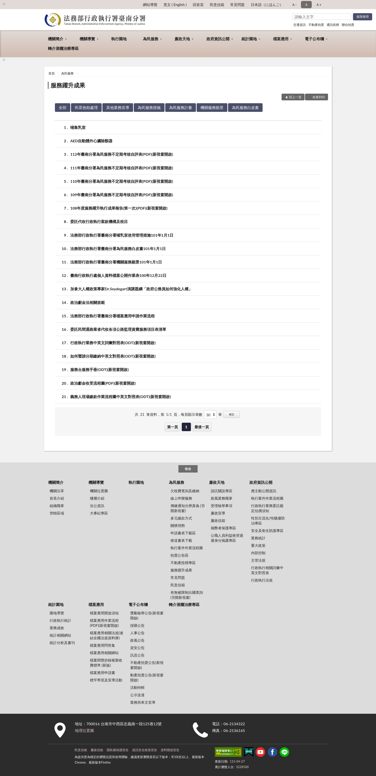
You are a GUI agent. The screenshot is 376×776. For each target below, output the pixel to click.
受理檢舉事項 (221, 505)
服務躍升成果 (68, 85)
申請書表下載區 (183, 533)
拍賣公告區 (179, 555)
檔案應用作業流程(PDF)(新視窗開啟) (104, 623)
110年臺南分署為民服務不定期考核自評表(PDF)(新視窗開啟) (121, 181)
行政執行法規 (262, 580)
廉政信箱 (218, 520)
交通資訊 (299, 25)
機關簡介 (55, 38)
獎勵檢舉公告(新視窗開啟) (147, 615)
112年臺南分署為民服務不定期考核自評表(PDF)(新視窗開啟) (121, 154)
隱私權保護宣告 (118, 750)
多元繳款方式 (181, 518)
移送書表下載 (181, 540)
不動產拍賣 (316, 25)
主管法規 (258, 560)
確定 (231, 414)
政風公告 (137, 640)
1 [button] (186, 427)
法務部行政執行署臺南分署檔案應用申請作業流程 (112, 316)
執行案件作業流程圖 (186, 548)
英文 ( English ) (175, 4)
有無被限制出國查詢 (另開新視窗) (186, 594)
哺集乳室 (78, 127)
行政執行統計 (60, 620)
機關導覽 (87, 38)
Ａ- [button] (294, 4)
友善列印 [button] (318, 97)
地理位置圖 (84, 730)
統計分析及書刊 (62, 642)
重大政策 (258, 545)
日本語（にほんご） (267, 4)
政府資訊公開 (217, 38)
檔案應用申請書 (102, 672)
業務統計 (258, 538)
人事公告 (137, 633)
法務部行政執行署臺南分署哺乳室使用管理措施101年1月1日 (121, 235)
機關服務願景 (211, 107)
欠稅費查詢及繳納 (184, 491)
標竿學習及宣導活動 (106, 680)
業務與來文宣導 (142, 702)
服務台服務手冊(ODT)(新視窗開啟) (99, 369)
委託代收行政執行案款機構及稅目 (99, 221)
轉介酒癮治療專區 (63, 48)
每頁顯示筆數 (191, 414)
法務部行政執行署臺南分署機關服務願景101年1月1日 (116, 262)
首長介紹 (57, 498)
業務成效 (57, 628)
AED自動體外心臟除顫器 (91, 140)
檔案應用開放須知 (104, 613)
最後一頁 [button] (201, 427)
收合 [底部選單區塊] (188, 469)
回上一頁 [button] (295, 97)
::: (4, 4)
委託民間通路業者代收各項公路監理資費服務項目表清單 (118, 329)
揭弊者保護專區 (223, 528)
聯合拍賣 (348, 25)
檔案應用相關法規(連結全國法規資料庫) (106, 635)
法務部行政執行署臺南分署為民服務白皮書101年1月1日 (118, 248)
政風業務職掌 (221, 498)
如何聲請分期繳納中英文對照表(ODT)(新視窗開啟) (113, 356)
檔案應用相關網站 (104, 652)
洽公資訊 (97, 505)
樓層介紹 (97, 498)
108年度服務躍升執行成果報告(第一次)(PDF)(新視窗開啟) (118, 208)
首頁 (51, 73)
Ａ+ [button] (319, 4)
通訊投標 (333, 25)
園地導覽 (57, 613)
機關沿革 (57, 491)
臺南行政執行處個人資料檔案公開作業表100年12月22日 (118, 275)
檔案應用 (280, 38)
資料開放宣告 (170, 750)
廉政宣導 (218, 513)
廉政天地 (182, 38)
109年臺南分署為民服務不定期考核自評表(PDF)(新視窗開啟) (121, 194)
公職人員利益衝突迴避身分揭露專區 (227, 537)
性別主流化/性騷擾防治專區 (268, 520)
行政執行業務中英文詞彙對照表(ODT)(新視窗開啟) (113, 342)
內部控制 (258, 553)
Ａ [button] (306, 4)
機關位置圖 (99, 491)
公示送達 (137, 695)
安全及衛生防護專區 (267, 530)
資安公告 (137, 647)
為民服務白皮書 (245, 107)
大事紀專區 (99, 513)
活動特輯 (137, 687)
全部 (62, 107)
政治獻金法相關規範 (87, 302)
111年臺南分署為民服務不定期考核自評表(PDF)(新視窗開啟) (121, 168)
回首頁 (198, 4)
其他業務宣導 (117, 107)
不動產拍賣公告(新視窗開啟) (147, 665)
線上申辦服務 (181, 498)
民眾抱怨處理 (86, 107)
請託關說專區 (221, 491)
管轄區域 (57, 513)
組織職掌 (57, 505)
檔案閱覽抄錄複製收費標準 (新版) (106, 662)
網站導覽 (150, 4)
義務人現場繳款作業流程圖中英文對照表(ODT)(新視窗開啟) (120, 396)
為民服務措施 (149, 107)
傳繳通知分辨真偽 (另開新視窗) (187, 508)
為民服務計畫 (180, 107)
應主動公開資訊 (263, 491)
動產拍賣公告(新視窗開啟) (147, 677)
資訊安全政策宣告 (144, 750)
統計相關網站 (60, 635)
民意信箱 (217, 4)
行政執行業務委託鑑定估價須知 (267, 508)
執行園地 (119, 38)
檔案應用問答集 (102, 645)
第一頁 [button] (172, 427)
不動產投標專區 (183, 562)
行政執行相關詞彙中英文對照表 (267, 570)
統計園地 (249, 38)
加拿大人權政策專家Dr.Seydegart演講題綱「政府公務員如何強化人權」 (131, 288)
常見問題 (237, 4)
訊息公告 (137, 655)
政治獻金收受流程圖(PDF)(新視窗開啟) (103, 383)
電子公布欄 (314, 38)
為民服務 (150, 38)
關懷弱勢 (177, 525)
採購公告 (137, 625)
